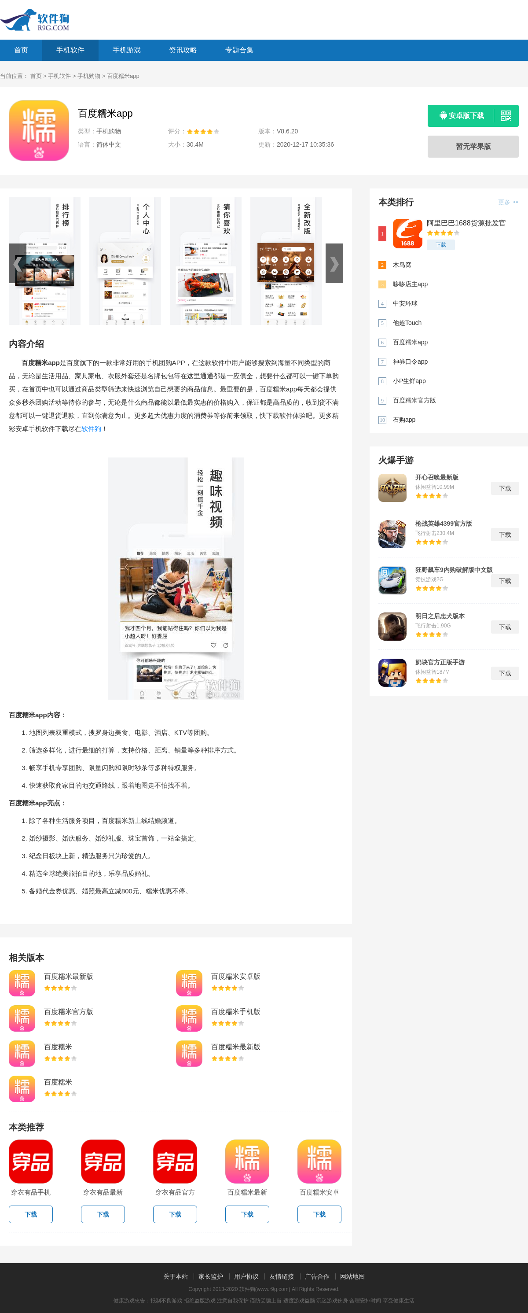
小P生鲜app (409, 380)
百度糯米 (58, 1047)
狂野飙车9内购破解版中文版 (454, 569)
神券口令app (410, 361)
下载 (441, 245)
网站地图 (352, 1276)
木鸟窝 (402, 264)
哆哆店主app (410, 284)
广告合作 (317, 1276)
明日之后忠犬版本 (440, 616)
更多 (508, 202)
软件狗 (91, 428)
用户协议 (246, 1276)
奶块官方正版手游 (440, 662)
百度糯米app (410, 342)
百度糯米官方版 (68, 1011)
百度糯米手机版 (235, 1011)
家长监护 (210, 1276)
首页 (21, 50)
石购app (404, 419)
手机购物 (88, 76)
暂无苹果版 (473, 146)
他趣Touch (407, 322)
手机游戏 (127, 50)
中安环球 (405, 303)
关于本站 (175, 1276)
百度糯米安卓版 (235, 976)
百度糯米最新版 (68, 976)
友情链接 (281, 1276)
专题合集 (239, 50)
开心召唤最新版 (436, 477)
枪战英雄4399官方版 (443, 523)
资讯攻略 (183, 50)
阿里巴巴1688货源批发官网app (466, 223)
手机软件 (70, 50)
